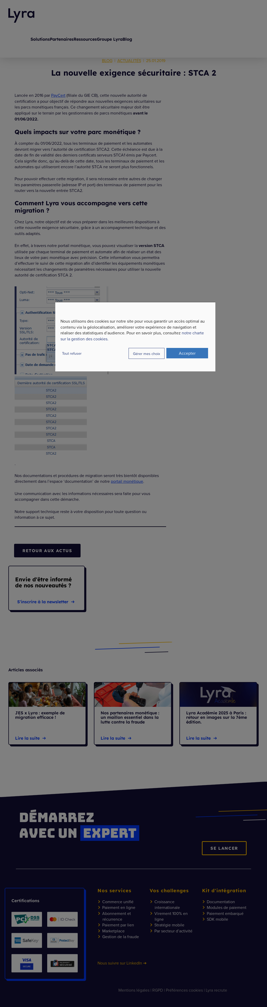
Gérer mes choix (146, 353)
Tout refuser (72, 353)
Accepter (187, 353)
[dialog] (135, 336)
